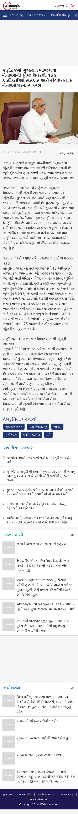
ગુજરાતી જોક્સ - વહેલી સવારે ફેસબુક (44, 737)
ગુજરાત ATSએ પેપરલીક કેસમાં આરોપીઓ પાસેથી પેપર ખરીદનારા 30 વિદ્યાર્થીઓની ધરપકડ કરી (39, 492)
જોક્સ (57, 427)
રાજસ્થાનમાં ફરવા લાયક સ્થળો (39, 754)
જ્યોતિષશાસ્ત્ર (61, 15)
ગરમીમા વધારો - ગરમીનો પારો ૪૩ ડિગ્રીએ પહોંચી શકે (39, 459)
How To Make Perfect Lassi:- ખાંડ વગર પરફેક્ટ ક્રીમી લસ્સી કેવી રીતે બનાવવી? (43, 565)
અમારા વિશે (25, 794)
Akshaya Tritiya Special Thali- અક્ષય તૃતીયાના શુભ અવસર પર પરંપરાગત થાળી (46, 606)
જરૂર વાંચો (13, 535)
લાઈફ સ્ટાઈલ (31, 435)
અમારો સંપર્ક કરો (39, 799)
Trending (16, 15)
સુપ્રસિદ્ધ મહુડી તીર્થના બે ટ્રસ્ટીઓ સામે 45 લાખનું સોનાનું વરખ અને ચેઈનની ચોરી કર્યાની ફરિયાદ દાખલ (41, 475)
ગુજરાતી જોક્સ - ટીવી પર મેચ (38, 721)
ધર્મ (48, 435)
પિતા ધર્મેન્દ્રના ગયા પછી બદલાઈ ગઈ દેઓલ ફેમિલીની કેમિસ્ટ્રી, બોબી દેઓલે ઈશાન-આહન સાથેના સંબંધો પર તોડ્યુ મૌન (45, 704)
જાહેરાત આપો (46, 794)
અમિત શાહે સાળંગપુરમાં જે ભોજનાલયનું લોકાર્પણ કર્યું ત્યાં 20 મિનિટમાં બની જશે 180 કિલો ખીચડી (39, 520)
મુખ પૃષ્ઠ (7, 794)
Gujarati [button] (59, 6)
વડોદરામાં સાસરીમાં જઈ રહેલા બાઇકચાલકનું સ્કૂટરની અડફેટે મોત (36, 506)
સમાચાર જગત (37, 15)
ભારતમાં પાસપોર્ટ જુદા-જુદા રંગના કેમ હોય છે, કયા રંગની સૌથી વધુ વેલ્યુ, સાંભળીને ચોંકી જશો (43, 625)
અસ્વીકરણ (67, 794)
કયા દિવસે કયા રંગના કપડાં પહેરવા (42, 543)
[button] (5, 15)
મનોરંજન (11, 435)
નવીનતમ (12, 687)
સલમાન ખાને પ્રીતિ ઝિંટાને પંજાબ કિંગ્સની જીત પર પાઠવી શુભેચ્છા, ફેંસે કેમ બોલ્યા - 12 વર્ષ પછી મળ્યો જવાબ (46, 776)
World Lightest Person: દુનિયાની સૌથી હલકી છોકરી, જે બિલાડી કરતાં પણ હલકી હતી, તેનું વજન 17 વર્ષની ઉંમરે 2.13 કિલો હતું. (45, 587)
